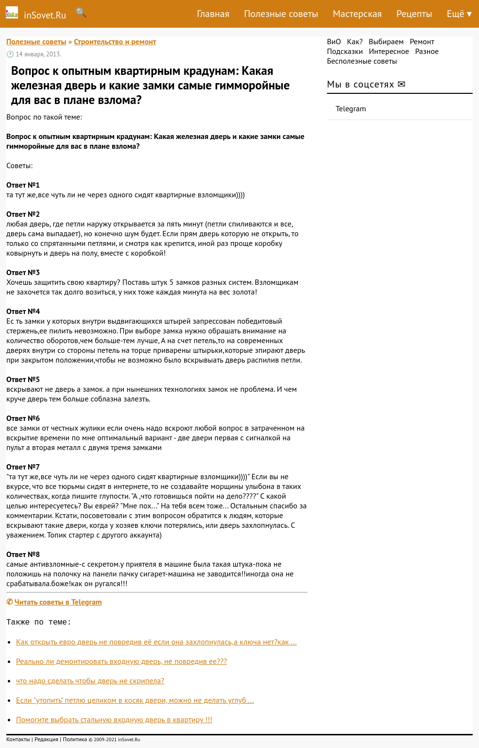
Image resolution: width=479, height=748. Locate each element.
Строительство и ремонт (115, 41)
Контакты (18, 741)
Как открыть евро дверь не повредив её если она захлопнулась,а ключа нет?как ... (156, 643)
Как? (354, 41)
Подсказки (345, 51)
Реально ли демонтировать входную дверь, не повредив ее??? (121, 663)
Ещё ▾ (459, 13)
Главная (213, 13)
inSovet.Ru (33, 13)
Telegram (351, 108)
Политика (75, 741)
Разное (427, 51)
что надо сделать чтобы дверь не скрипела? (90, 682)
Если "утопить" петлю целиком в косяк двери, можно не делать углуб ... (135, 702)
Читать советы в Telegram (58, 602)
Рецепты (414, 13)
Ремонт (422, 41)
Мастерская (357, 13)
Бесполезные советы (362, 61)
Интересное (389, 51)
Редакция (46, 741)
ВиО (334, 41)
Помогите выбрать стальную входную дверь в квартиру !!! (114, 721)
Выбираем (386, 41)
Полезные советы (281, 13)
